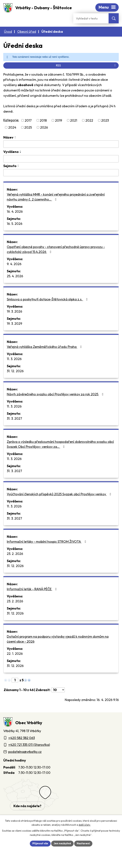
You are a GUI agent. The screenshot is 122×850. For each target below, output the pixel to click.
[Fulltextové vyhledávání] (91, 18)
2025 (28, 127)
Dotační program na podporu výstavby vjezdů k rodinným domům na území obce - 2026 (58, 639)
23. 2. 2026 (15, 554)
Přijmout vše (40, 843)
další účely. (85, 825)
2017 (28, 120)
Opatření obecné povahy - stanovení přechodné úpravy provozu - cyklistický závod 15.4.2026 (56, 249)
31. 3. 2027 (14, 418)
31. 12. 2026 (15, 371)
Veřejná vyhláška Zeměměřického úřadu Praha (45, 347)
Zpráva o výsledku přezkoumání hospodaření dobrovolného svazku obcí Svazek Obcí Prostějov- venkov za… (60, 444)
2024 (12, 127)
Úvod (8, 31)
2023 (105, 120)
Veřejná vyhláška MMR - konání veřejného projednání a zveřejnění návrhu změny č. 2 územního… (56, 196)
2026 (44, 127)
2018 (43, 120)
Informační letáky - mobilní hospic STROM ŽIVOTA (47, 541)
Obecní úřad (26, 31)
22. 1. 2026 (15, 653)
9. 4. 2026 (14, 264)
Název (8, 137)
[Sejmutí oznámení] (61, 172)
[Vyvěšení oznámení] (61, 158)
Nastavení (83, 843)
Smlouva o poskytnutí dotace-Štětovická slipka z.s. (48, 299)
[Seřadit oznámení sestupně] (15, 138)
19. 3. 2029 (14, 323)
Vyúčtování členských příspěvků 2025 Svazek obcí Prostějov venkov (60, 494)
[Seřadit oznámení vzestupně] (15, 136)
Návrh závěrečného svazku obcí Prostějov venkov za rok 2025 (56, 394)
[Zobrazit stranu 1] (15, 680)
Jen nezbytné (62, 843)
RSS (86, 65)
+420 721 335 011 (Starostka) (29, 745)
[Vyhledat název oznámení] (61, 144)
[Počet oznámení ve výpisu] (58, 689)
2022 (89, 120)
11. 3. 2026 (14, 359)
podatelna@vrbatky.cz (25, 752)
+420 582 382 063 (21, 738)
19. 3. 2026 (14, 311)
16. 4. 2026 (15, 211)
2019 (58, 120)
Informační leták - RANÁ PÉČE (32, 589)
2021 (73, 120)
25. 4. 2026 (15, 276)
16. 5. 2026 (14, 224)
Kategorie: (11, 120)
